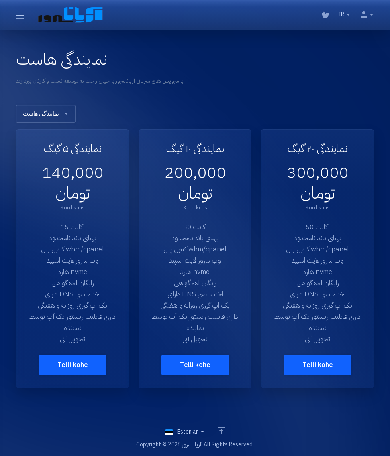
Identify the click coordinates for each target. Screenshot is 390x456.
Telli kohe (72, 365)
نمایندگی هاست (46, 113)
